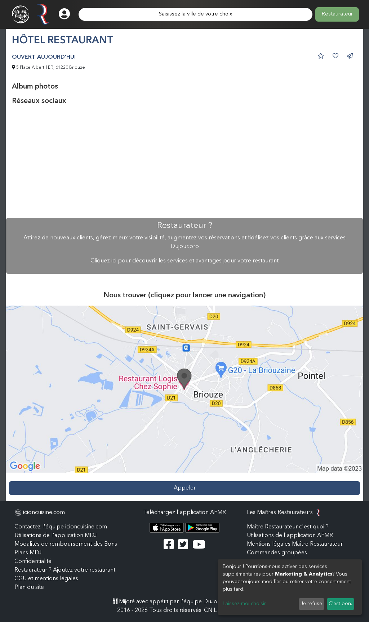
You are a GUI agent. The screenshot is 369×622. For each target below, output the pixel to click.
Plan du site (29, 587)
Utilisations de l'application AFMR (290, 535)
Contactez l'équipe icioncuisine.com (60, 527)
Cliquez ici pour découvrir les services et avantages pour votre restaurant (184, 261)
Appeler (185, 488)
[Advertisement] (184, 161)
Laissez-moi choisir (244, 603)
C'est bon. (340, 603)
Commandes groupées (277, 553)
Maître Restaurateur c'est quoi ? (288, 527)
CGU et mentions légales (46, 579)
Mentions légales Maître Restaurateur (295, 544)
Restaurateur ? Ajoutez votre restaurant (64, 570)
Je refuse (311, 603)
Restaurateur (337, 14)
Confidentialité (33, 561)
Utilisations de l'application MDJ (55, 535)
